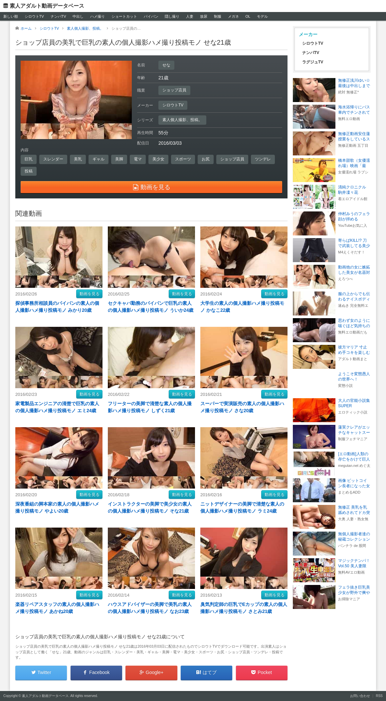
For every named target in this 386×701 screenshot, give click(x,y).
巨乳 (29, 159)
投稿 (29, 171)
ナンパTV (58, 16)
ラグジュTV (312, 62)
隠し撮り (172, 16)
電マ (138, 159)
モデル (262, 16)
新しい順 (10, 16)
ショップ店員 (174, 90)
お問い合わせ (360, 696)
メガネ (233, 16)
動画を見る (89, 293)
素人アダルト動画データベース (47, 6)
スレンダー (53, 159)
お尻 (206, 159)
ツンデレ (263, 159)
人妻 (189, 16)
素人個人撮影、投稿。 (182, 119)
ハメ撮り (97, 16)
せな (166, 65)
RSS (379, 696)
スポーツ (183, 159)
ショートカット (124, 16)
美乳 (78, 159)
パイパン (151, 16)
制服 (217, 16)
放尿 (203, 16)
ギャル (98, 159)
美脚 (119, 159)
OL (247, 16)
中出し (78, 16)
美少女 (158, 159)
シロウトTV (34, 16)
